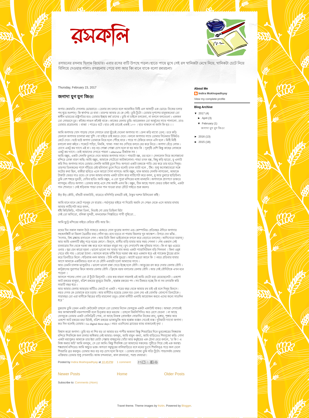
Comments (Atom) (86, 382)
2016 (202, 136)
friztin (161, 405)
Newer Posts (69, 374)
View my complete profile (209, 99)
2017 (202, 113)
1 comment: (124, 362)
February (208, 123)
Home (122, 374)
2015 (202, 141)
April (205, 118)
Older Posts (174, 374)
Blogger (186, 405)
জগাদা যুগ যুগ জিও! (76, 96)
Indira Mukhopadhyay (212, 93)
